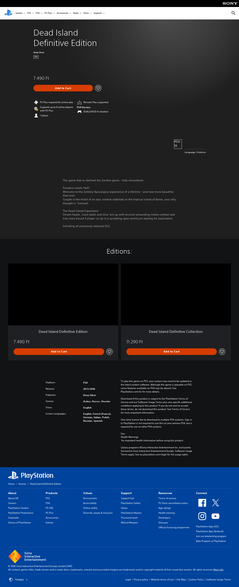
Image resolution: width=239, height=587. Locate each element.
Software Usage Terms (218, 579)
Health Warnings (129, 437)
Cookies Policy (196, 579)
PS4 (38, 13)
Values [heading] (87, 493)
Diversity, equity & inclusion (98, 512)
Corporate (13, 517)
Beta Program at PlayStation (211, 541)
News (76, 13)
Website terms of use (162, 579)
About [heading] (12, 493)
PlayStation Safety (130, 503)
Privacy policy (141, 579)
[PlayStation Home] (8, 13)
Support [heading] (126, 493)
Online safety (90, 508)
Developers (164, 517)
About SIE (13, 498)
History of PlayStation (19, 522)
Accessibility (89, 503)
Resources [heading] (165, 493)
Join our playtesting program (211, 536)
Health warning (166, 512)
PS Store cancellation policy (173, 503)
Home (11, 483)
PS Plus (48, 13)
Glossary (163, 522)
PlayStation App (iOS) (207, 526)
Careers (12, 503)
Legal (128, 579)
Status (124, 508)
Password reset (129, 517)
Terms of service (167, 498)
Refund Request (129, 522)
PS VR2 (49, 508)
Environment (90, 498)
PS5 (29, 13)
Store (86, 13)
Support (98, 13)
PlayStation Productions (20, 512)
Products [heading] (52, 493)
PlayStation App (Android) (209, 531)
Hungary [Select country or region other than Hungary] (18, 579)
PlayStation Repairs (131, 512)
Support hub (127, 498)
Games (19, 13)
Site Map (181, 579)
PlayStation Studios (18, 508)
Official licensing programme (173, 527)
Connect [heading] (201, 493)
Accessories (62, 13)
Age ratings (164, 508)
